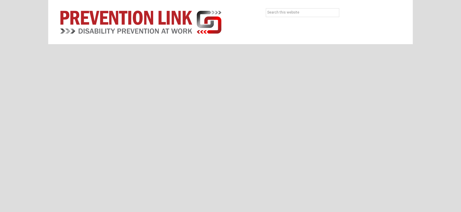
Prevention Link (141, 22)
